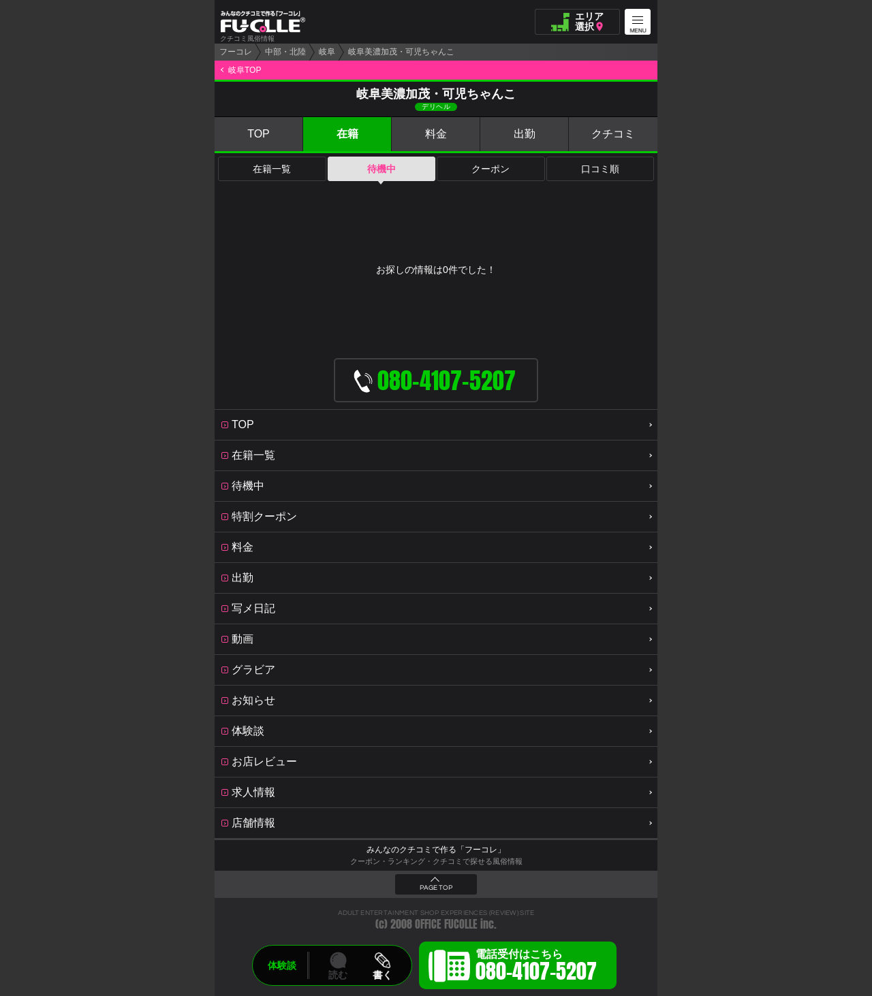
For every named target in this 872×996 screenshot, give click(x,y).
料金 (436, 134)
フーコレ (235, 52)
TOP (258, 134)
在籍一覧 (272, 168)
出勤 (524, 134)
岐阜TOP (244, 70)
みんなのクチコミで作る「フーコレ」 (436, 849)
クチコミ (613, 134)
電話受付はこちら (536, 967)
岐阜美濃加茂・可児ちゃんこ (401, 52)
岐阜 (327, 52)
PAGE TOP (436, 887)
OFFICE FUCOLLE (446, 924)
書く (382, 974)
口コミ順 (600, 168)
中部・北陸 (285, 52)
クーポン (490, 168)
